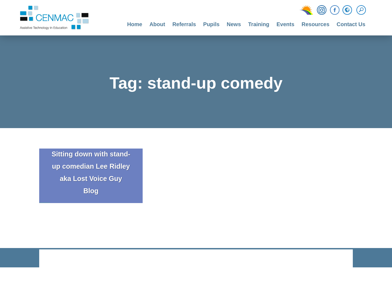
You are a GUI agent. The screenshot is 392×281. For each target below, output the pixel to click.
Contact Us (351, 24)
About (157, 24)
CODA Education (338, 259)
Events (286, 24)
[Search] (362, 10)
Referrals (184, 24)
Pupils (211, 24)
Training (258, 24)
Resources (315, 24)
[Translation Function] (347, 10)
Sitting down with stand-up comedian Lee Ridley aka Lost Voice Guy (91, 166)
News (234, 24)
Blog (91, 191)
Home (134, 24)
